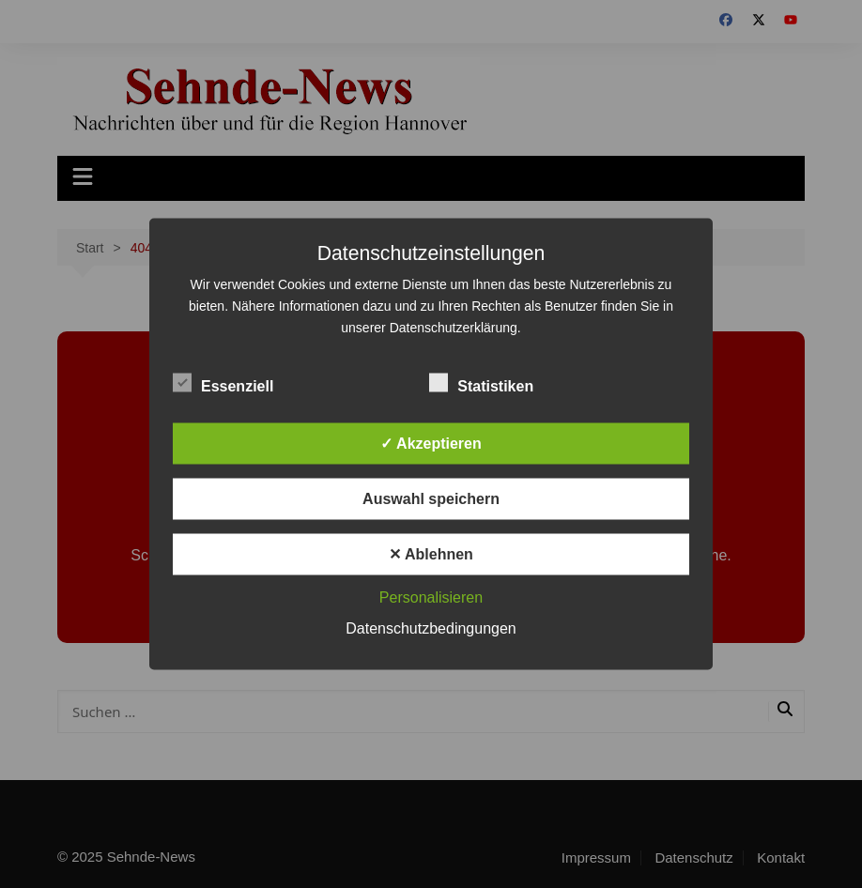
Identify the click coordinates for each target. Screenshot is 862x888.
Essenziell (223, 383)
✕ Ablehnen (431, 554)
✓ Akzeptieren (431, 444)
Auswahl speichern (431, 499)
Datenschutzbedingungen (431, 628)
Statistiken (481, 383)
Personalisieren (431, 597)
